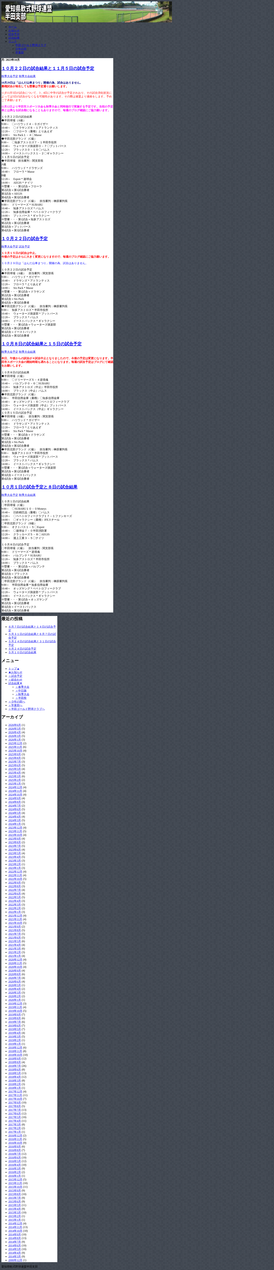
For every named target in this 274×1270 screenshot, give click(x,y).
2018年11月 (15, 1051)
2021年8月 (14, 930)
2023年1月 (14, 867)
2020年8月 (14, 974)
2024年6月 (14, 809)
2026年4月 (14, 732)
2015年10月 (15, 1186)
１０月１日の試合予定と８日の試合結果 (39, 487)
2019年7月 (14, 1021)
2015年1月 (14, 1219)
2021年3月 (14, 948)
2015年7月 (14, 1197)
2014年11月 (15, 1227)
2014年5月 (14, 1249)
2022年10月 (15, 878)
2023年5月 (14, 853)
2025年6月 (14, 765)
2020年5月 (14, 985)
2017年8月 (14, 1106)
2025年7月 (14, 761)
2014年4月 (14, 1252)
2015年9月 (14, 1190)
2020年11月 (15, 963)
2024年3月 (14, 820)
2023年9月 (14, 838)
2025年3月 (14, 776)
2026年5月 (14, 728)
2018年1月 (14, 1087)
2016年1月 (14, 1175)
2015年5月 (14, 1205)
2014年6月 (14, 1245)
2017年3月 (14, 1124)
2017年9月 (14, 1102)
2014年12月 (15, 1223)
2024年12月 (15, 787)
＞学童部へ (15, 705)
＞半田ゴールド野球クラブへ (26, 708)
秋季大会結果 (27, 76)
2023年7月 (14, 845)
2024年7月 (14, 805)
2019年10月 (15, 1010)
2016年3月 (14, 1168)
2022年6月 (14, 893)
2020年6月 (14, 981)
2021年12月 (15, 915)
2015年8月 (14, 1194)
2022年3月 (14, 904)
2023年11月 (15, 831)
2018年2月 (14, 1084)
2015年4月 (14, 1208)
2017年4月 (14, 1120)
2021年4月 (14, 944)
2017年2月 (14, 1128)
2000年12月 (15, 1260)
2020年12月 (15, 959)
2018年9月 (14, 1058)
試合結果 (14, 37)
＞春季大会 (22, 686)
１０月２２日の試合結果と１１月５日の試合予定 (47, 68)
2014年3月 (14, 1256)
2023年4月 (14, 856)
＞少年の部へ (16, 701)
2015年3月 (14, 1212)
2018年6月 (14, 1069)
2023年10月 (15, 834)
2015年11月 (15, 1183)
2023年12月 (15, 827)
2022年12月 (15, 871)
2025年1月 (14, 783)
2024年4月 (14, 816)
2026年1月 (14, 739)
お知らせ (14, 30)
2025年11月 (15, 746)
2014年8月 (14, 1238)
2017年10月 (15, 1098)
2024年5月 (14, 812)
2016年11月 (15, 1139)
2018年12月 (15, 1047)
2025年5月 (14, 768)
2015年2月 (14, 1216)
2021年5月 (14, 941)
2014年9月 (14, 1234)
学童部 (19, 52)
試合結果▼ (15, 683)
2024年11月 (15, 790)
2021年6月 (14, 937)
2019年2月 (14, 1040)
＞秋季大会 (22, 694)
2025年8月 (14, 757)
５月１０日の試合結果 (22, 652)
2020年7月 (14, 977)
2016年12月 (15, 1135)
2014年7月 (14, 1241)
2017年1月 (14, 1131)
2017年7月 (14, 1109)
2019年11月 (15, 1007)
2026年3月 (14, 735)
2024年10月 (15, 794)
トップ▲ (14, 668)
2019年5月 (14, 1029)
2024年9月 (14, 798)
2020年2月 (14, 996)
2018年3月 (14, 1080)
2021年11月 (15, 919)
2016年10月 (15, 1142)
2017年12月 (15, 1091)
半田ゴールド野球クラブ (30, 45)
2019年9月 (14, 1014)
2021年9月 (14, 926)
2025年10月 (15, 750)
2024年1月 (14, 823)
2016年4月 (14, 1164)
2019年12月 (15, 1003)
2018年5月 (14, 1073)
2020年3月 (14, 992)
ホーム (12, 26)
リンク (12, 41)
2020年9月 (14, 970)
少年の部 (21, 48)
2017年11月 (15, 1095)
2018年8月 (14, 1062)
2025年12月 (15, 743)
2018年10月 (15, 1054)
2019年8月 (14, 1018)
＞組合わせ (15, 679)
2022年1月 (14, 911)
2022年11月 (15, 875)
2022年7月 (14, 889)
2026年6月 (14, 724)
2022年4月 (14, 900)
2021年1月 (14, 955)
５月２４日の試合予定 (22, 648)
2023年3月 (14, 860)
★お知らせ (15, 672)
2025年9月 (14, 754)
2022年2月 (14, 908)
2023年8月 (14, 842)
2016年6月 (14, 1157)
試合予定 (14, 34)
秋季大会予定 (9, 76)
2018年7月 (14, 1065)
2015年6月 (14, 1201)
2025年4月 (14, 772)
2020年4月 (14, 988)
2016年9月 (14, 1146)
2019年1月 (14, 1043)
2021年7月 (14, 933)
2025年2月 (14, 779)
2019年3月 (14, 1036)
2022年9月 (14, 882)
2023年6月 (14, 849)
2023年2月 (14, 864)
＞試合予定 (15, 675)
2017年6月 (14, 1113)
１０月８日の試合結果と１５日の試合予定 (41, 344)
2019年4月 (14, 1032)
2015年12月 (15, 1179)
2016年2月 (14, 1172)
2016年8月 (14, 1150)
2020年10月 (15, 966)
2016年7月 (14, 1153)
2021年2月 (14, 952)
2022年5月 (14, 897)
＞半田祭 (21, 697)
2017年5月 (14, 1117)
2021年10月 (15, 922)
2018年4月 (14, 1076)
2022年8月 (14, 886)
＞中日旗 (21, 690)
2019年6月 (14, 1025)
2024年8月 (14, 801)
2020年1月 (14, 999)
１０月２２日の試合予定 (24, 238)
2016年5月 (14, 1161)
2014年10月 (15, 1230)
